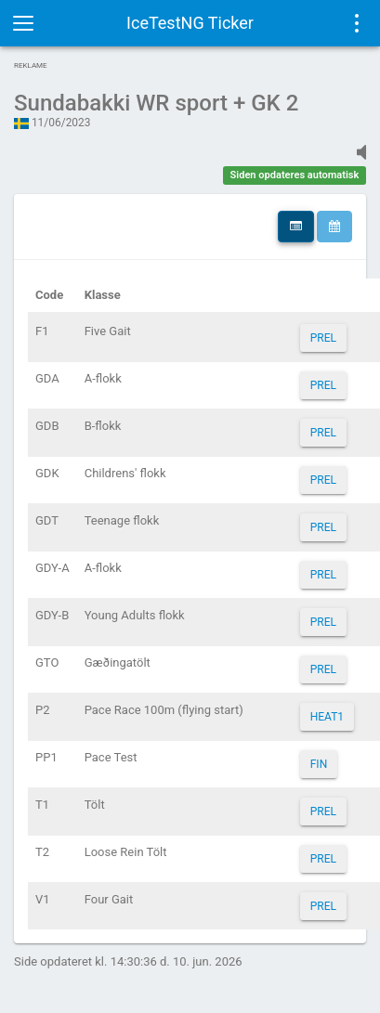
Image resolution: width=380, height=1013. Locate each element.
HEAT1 (327, 716)
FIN (318, 764)
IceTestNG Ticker (190, 22)
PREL (323, 337)
